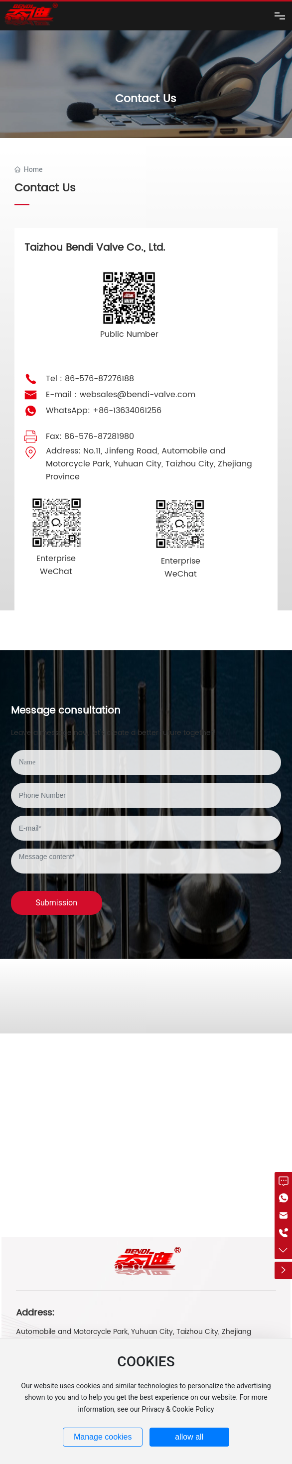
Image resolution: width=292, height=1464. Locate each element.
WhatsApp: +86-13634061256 (103, 410)
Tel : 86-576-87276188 (90, 378)
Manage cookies (103, 1437)
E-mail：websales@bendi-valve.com (120, 394)
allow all (189, 1437)
